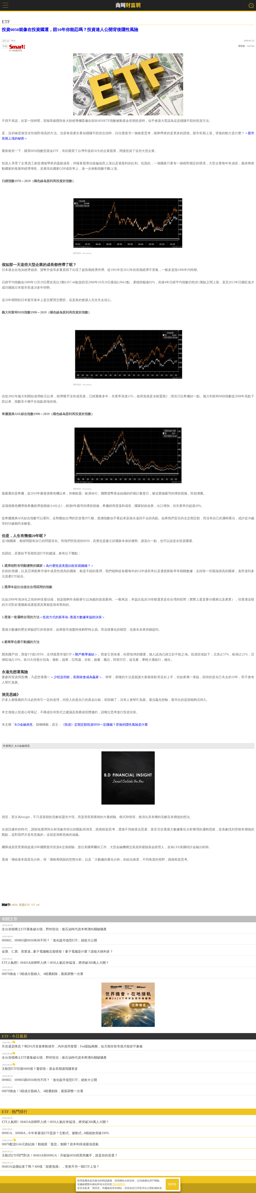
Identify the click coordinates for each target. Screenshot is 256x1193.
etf (37, 904)
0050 (15, 904)
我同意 (172, 1184)
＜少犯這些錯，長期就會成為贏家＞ (76, 677)
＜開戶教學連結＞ (85, 654)
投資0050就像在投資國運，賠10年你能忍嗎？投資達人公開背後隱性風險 (70, 29)
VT (33, 904)
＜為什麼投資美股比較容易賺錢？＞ (68, 566)
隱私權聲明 (118, 1184)
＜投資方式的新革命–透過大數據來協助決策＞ (72, 617)
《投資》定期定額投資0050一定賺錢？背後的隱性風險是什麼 (104, 724)
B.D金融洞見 (17, 48)
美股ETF (24, 904)
